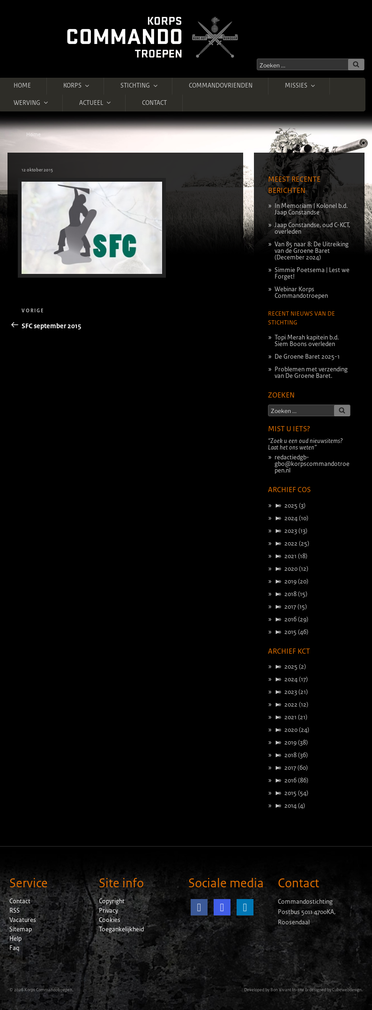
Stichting (139, 85)
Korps (76, 85)
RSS (14, 910)
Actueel (95, 102)
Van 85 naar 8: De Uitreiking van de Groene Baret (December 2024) (312, 251)
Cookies (109, 920)
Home (22, 85)
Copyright (112, 901)
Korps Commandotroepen (48, 990)
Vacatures (22, 920)
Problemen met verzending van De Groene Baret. (311, 372)
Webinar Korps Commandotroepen (301, 292)
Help (15, 939)
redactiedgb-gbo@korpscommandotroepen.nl (312, 464)
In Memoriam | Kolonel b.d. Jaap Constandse (311, 209)
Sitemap (20, 929)
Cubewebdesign (347, 990)
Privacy (108, 910)
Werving (31, 102)
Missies (300, 85)
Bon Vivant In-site (287, 990)
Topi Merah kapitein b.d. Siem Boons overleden (307, 340)
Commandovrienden (221, 85)
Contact (154, 103)
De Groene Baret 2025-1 (307, 357)
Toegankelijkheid (121, 929)
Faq (14, 948)
